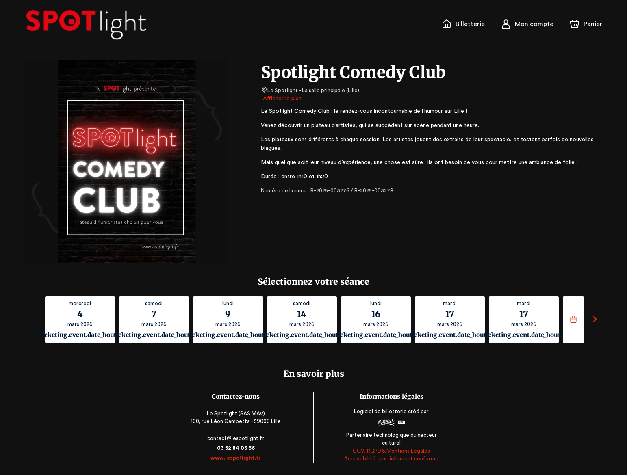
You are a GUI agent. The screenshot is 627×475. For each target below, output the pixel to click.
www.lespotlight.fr (236, 458)
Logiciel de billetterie (380, 414)
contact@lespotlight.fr (236, 438)
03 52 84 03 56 (236, 448)
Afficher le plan (281, 98)
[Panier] (585, 24)
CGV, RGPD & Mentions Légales (391, 451)
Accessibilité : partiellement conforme (390, 459)
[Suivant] (595, 319)
